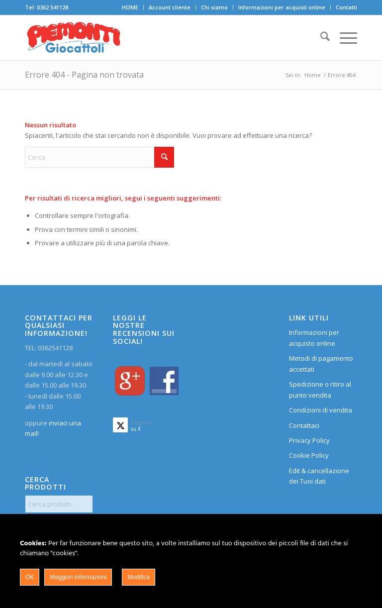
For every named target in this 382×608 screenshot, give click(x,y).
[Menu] (343, 37)
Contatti (346, 7)
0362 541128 (52, 7)
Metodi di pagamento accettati (321, 363)
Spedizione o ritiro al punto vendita (320, 389)
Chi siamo (214, 7)
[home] (73, 37)
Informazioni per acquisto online (314, 337)
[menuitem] (130, 7)
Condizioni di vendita (320, 409)
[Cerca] (320, 37)
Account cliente (170, 7)
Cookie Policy (309, 455)
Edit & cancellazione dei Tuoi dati (319, 476)
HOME (130, 7)
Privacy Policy (309, 440)
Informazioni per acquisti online (281, 7)
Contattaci (304, 425)
